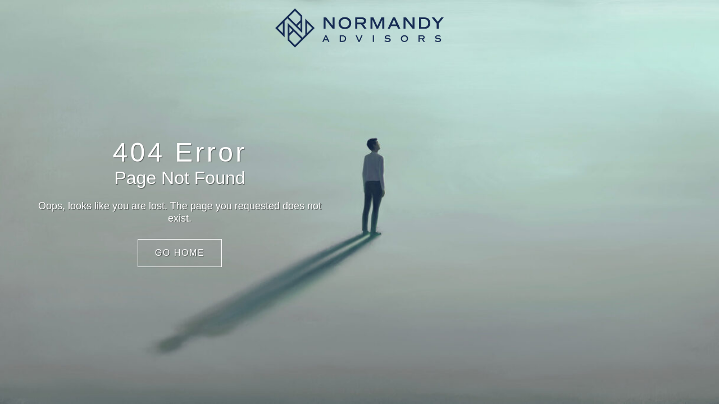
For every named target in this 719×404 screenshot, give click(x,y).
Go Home (180, 253)
